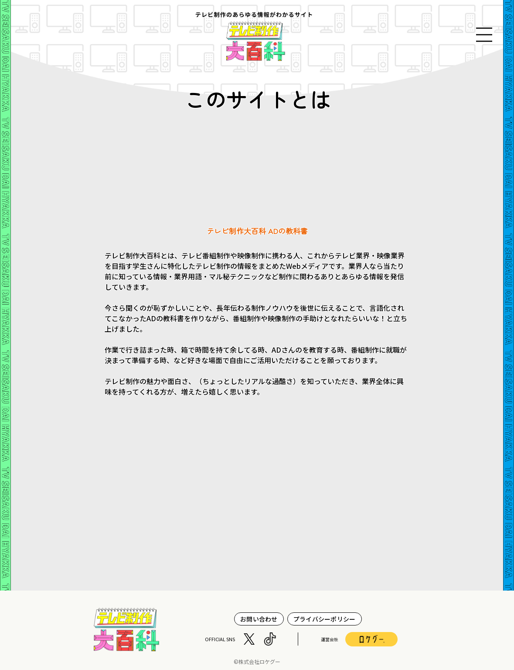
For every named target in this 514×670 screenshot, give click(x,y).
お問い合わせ (259, 619)
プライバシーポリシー (324, 619)
